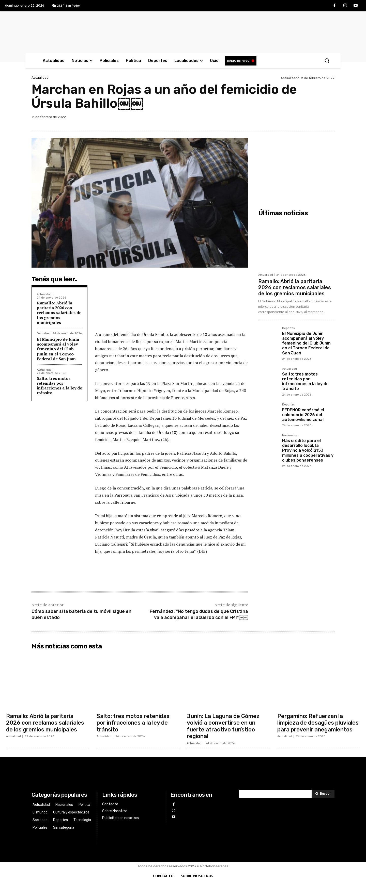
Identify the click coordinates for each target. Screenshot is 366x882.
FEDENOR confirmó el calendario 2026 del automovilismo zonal (303, 414)
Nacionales (289, 435)
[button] (326, 60)
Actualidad (40, 77)
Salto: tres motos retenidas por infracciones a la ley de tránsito (59, 385)
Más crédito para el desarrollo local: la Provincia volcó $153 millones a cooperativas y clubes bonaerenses (307, 450)
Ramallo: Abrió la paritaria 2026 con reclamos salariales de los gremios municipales (59, 312)
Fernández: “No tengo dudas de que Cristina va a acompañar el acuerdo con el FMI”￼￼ (199, 614)
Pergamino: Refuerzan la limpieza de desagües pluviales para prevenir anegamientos (318, 723)
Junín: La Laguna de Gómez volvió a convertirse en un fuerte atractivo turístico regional (223, 726)
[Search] (323, 794)
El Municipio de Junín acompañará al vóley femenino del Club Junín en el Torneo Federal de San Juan (58, 349)
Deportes (43, 333)
